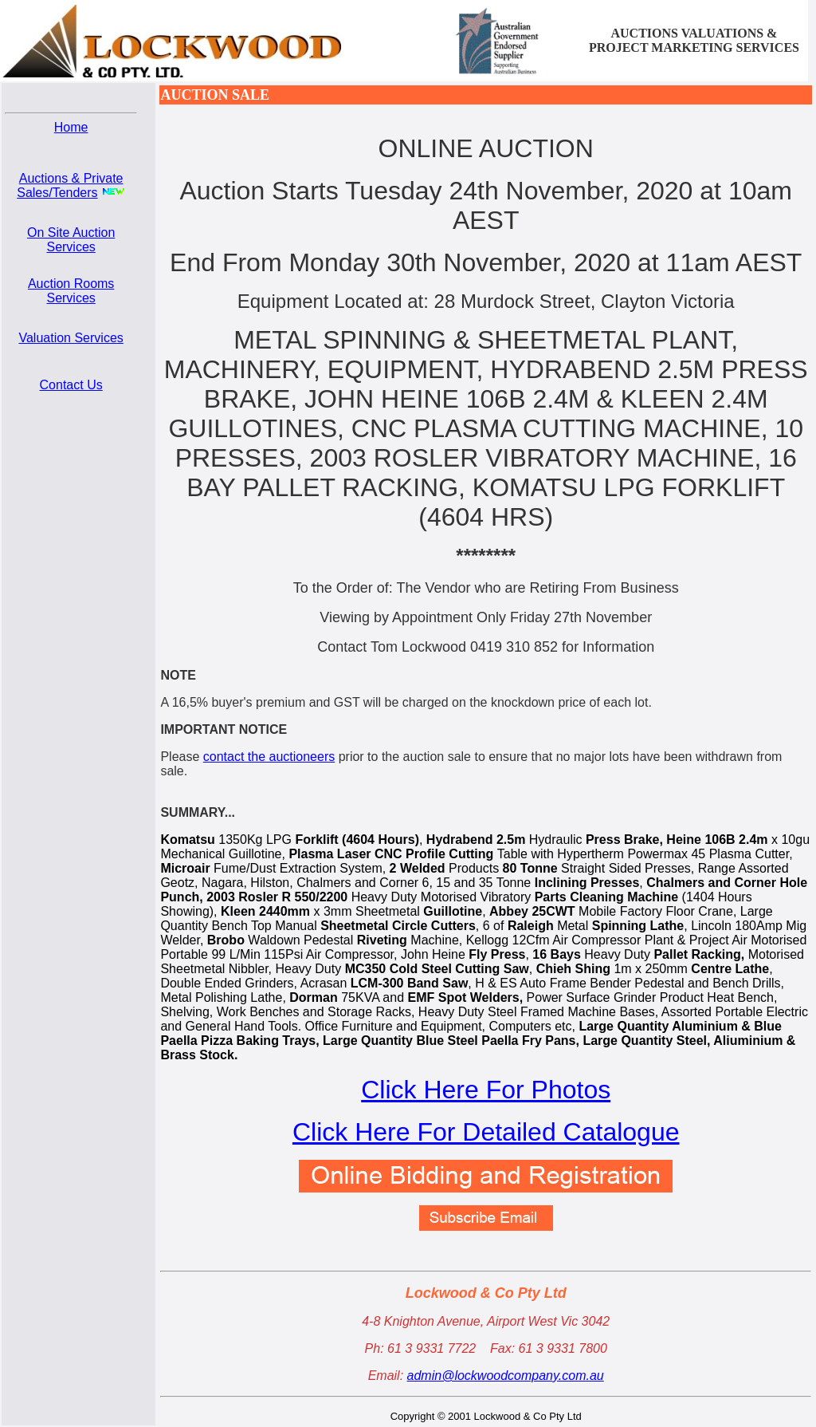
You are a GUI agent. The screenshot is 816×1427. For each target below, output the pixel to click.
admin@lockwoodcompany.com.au (505, 1375)
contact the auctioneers (269, 756)
